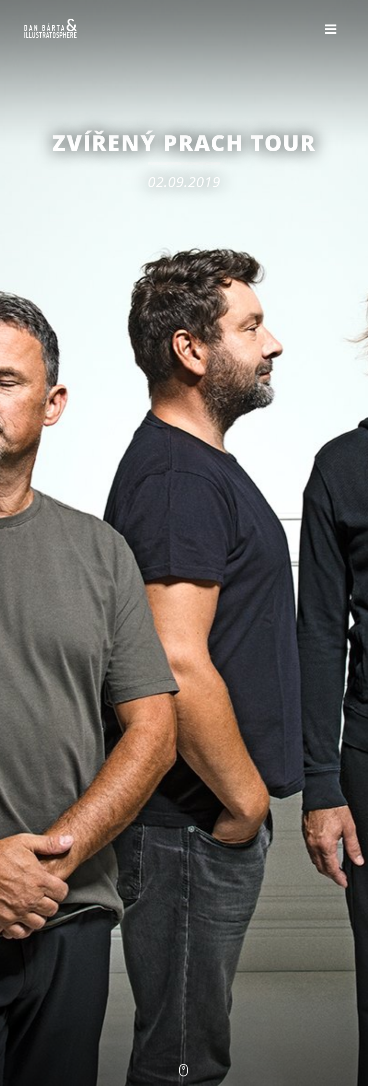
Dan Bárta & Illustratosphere (50, 28)
